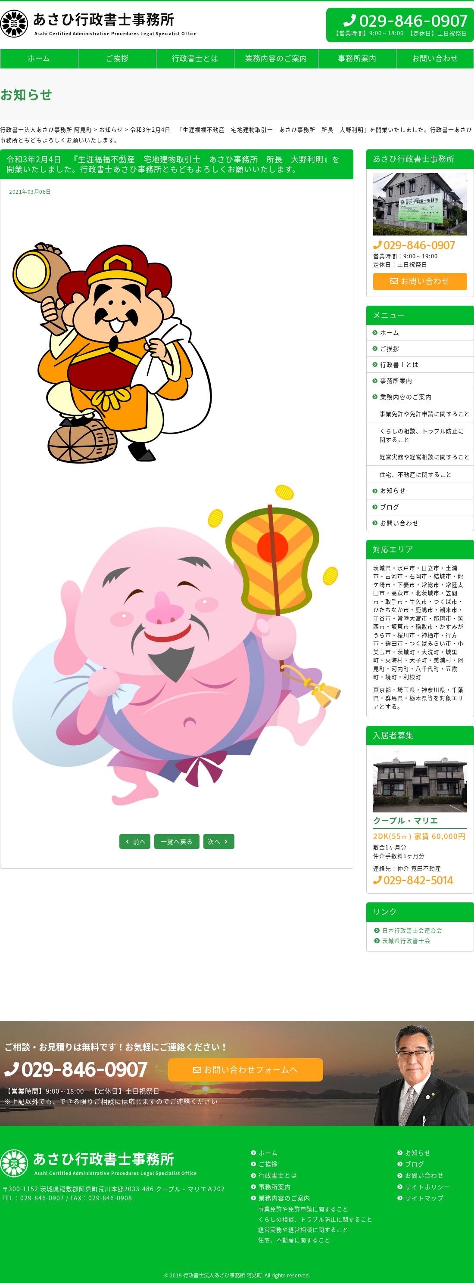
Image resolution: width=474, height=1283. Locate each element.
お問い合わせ (435, 58)
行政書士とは (195, 58)
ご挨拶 (117, 58)
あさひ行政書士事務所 (113, 23)
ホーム (39, 58)
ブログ (389, 506)
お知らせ (393, 490)
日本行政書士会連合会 (412, 930)
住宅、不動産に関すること (416, 474)
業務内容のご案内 (276, 58)
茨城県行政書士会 (406, 940)
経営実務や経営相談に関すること (425, 456)
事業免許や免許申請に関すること (425, 413)
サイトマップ (424, 1197)
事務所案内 (357, 58)
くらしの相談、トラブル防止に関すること (422, 435)
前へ (135, 841)
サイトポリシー (427, 1186)
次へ (219, 841)
